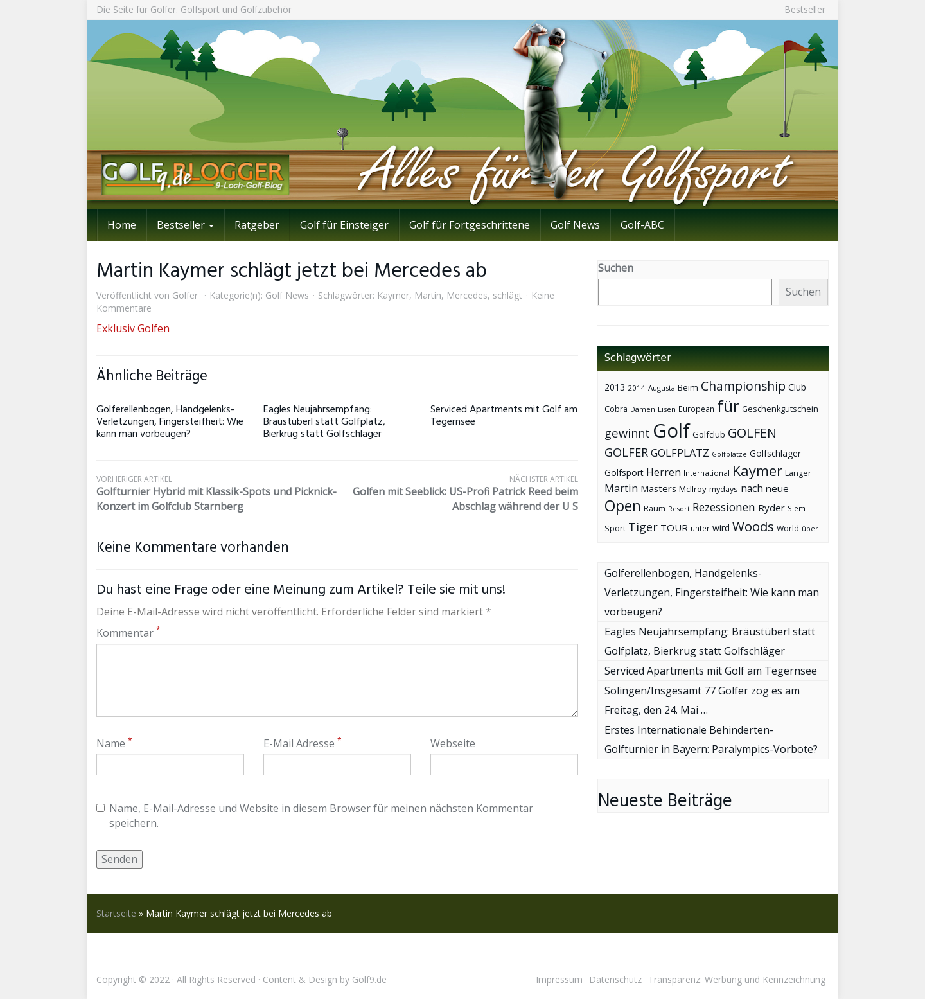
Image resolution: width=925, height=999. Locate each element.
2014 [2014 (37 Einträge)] (637, 388)
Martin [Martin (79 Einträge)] (621, 488)
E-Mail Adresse (302, 743)
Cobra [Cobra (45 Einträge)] (616, 408)
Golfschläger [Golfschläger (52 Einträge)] (775, 453)
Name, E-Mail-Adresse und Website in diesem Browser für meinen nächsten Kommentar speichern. (314, 815)
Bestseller (804, 9)
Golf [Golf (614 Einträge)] (671, 430)
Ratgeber (256, 225)
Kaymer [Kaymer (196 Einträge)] (757, 470)
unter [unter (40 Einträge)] (700, 528)
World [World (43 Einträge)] (788, 528)
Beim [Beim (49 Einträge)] (688, 387)
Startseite (116, 913)
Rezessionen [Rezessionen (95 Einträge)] (723, 507)
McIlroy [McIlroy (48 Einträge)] (693, 489)
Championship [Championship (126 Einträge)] (743, 385)
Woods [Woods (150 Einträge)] (753, 526)
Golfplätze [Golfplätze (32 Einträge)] (729, 454)
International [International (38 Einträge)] (706, 473)
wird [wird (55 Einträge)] (721, 528)
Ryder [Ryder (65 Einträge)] (771, 507)
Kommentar (128, 633)
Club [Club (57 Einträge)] (797, 387)
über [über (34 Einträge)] (810, 528)
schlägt (507, 295)
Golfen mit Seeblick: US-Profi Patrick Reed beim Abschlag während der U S (457, 493)
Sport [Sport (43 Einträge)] (615, 528)
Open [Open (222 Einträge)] (622, 506)
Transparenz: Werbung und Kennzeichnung (736, 979)
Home (121, 225)
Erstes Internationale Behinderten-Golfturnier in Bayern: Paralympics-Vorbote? (711, 739)
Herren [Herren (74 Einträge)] (663, 472)
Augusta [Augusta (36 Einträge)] (661, 388)
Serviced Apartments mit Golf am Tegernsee (503, 416)
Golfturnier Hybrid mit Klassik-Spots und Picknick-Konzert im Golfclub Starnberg (216, 493)
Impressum (559, 979)
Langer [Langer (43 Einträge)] (798, 473)
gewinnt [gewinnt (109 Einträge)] (627, 433)
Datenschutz (615, 979)
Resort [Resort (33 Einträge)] (679, 508)
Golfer (185, 295)
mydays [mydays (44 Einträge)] (723, 489)
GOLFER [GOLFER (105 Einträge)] (626, 452)
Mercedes (467, 295)
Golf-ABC (642, 225)
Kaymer (393, 295)
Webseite (452, 743)
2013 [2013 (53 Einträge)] (614, 387)
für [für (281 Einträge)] (728, 405)
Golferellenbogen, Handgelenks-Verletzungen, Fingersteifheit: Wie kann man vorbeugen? (169, 422)
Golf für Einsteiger (344, 225)
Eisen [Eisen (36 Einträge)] (667, 409)
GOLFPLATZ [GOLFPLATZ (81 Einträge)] (680, 452)
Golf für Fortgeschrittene (469, 225)
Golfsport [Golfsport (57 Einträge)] (624, 472)
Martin (427, 295)
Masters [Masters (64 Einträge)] (658, 488)
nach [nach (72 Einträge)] (752, 488)
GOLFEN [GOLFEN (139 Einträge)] (752, 432)
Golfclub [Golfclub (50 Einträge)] (708, 434)
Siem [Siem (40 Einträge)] (797, 508)
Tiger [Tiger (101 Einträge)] (643, 527)
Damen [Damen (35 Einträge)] (642, 409)
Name (114, 743)
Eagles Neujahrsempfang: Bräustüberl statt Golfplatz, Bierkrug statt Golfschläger (324, 422)
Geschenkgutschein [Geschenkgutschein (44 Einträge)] (780, 408)
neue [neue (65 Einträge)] (777, 488)
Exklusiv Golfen (133, 328)
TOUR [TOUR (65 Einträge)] (674, 527)
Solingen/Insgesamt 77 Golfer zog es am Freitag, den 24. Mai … (702, 700)
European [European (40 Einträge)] (696, 408)
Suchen (615, 268)
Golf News (575, 225)
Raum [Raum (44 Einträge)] (654, 508)
